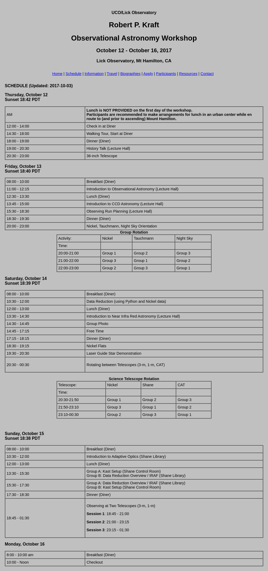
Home (57, 74)
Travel (112, 74)
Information (94, 74)
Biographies (130, 74)
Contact (207, 74)
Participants (166, 74)
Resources (188, 74)
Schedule (73, 74)
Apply (148, 74)
